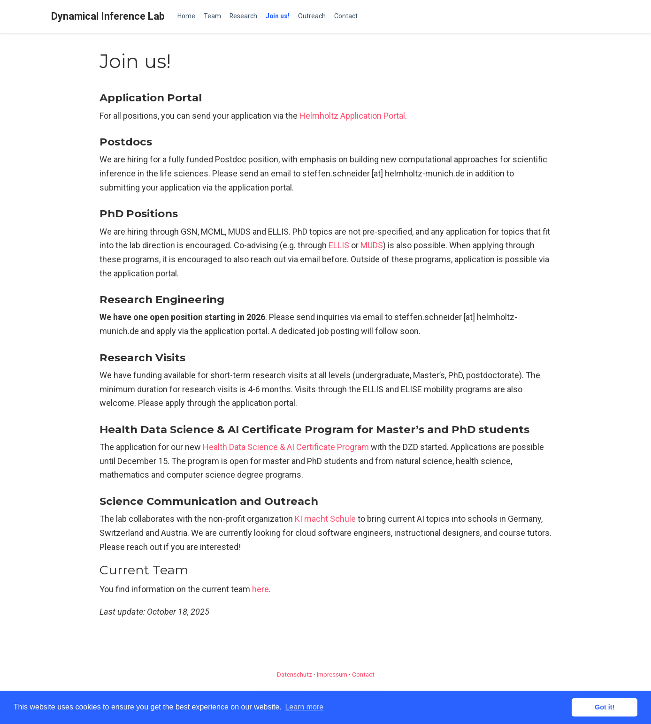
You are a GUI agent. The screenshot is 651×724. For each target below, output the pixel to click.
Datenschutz (294, 674)
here (260, 589)
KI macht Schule (325, 519)
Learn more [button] (304, 707)
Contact (363, 674)
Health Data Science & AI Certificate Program (286, 447)
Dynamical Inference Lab (108, 16)
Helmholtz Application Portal (352, 116)
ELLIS (339, 245)
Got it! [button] (604, 707)
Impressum (332, 674)
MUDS (371, 245)
